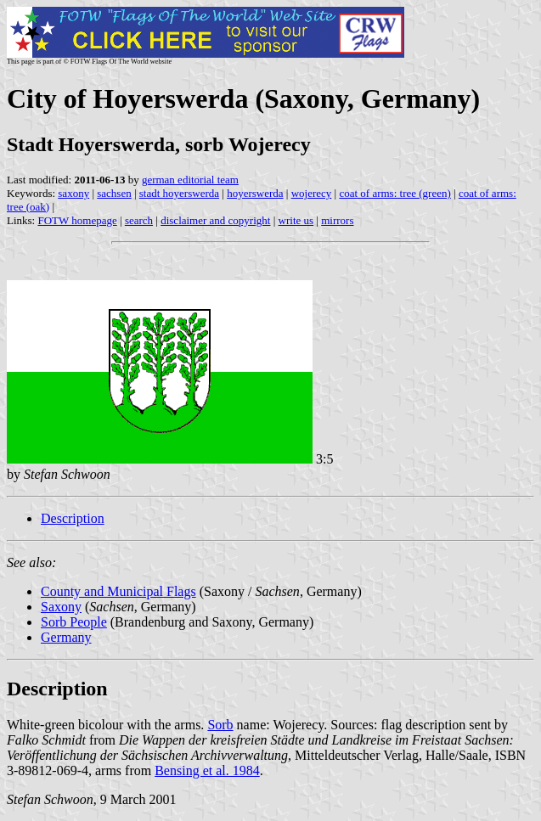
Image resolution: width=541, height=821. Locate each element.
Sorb (220, 724)
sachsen (114, 193)
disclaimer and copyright (215, 220)
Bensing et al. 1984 (207, 770)
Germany (66, 637)
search (139, 220)
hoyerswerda (255, 193)
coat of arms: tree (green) (394, 193)
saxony (73, 193)
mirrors (337, 220)
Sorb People (74, 622)
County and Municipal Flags (118, 591)
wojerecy (311, 193)
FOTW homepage (76, 220)
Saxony (61, 606)
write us (296, 220)
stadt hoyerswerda (179, 193)
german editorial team (190, 179)
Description (72, 518)
